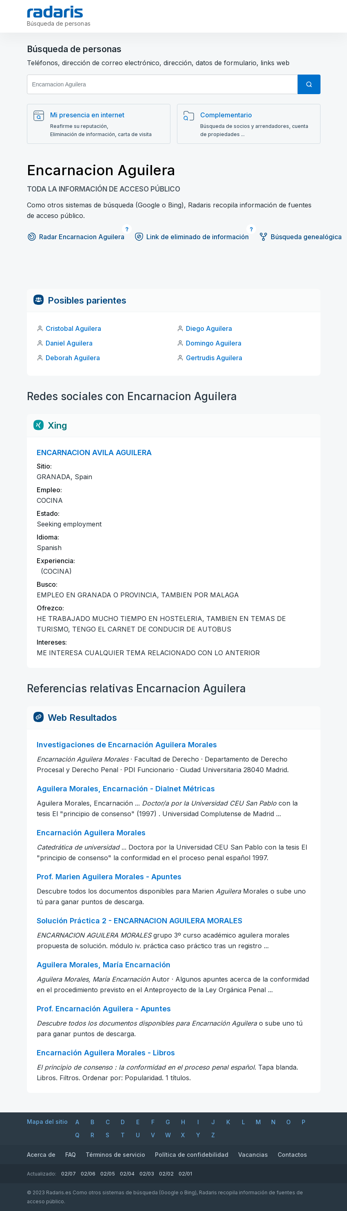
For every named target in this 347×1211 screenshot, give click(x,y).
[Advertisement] (173, 270)
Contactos (292, 1154)
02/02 (166, 1174)
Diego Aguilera (209, 328)
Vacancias (253, 1154)
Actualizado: (41, 1174)
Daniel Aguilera (69, 343)
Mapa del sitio (47, 1121)
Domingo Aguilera (213, 343)
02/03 (146, 1174)
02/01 (185, 1174)
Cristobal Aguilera (73, 328)
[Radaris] (55, 12)
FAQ (70, 1154)
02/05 (107, 1174)
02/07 (68, 1174)
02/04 (127, 1174)
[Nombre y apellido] (162, 84)
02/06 (88, 1174)
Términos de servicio (115, 1154)
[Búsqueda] (309, 84)
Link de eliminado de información (191, 237)
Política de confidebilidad (191, 1154)
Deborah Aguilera (73, 358)
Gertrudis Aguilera (214, 358)
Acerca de (41, 1154)
